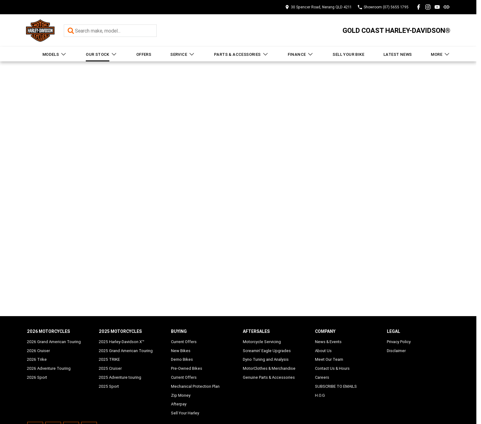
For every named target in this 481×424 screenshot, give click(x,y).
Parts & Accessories (241, 54)
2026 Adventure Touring (49, 368)
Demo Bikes (182, 359)
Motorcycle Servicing (262, 341)
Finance (301, 54)
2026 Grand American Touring (54, 341)
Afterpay (178, 404)
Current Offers (184, 341)
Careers (322, 377)
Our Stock (101, 54)
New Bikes (180, 350)
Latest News (397, 54)
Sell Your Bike (348, 54)
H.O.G (320, 395)
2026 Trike (37, 359)
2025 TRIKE (109, 359)
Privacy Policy (399, 341)
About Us (323, 350)
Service (182, 54)
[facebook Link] (418, 7)
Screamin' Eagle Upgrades (267, 350)
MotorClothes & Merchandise (269, 368)
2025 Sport (109, 386)
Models (54, 54)
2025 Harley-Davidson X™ (121, 341)
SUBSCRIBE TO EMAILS (336, 386)
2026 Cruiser (38, 350)
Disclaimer (396, 350)
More (440, 54)
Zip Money (180, 395)
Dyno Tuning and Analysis (266, 359)
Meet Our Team (329, 359)
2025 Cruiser (110, 368)
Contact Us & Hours (332, 368)
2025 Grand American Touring (126, 350)
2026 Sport (37, 377)
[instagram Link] (428, 7)
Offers (143, 54)
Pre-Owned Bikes (186, 368)
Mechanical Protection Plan (195, 386)
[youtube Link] (437, 7)
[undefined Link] (446, 7)
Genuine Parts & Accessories (269, 377)
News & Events (328, 341)
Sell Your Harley (185, 413)
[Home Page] (40, 30)
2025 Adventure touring (120, 377)
